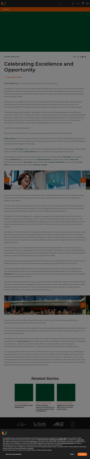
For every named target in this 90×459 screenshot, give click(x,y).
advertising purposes (67, 443)
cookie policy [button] (80, 439)
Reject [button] (72, 454)
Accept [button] (82, 454)
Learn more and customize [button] (13, 454)
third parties (33, 441)
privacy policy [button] (63, 438)
